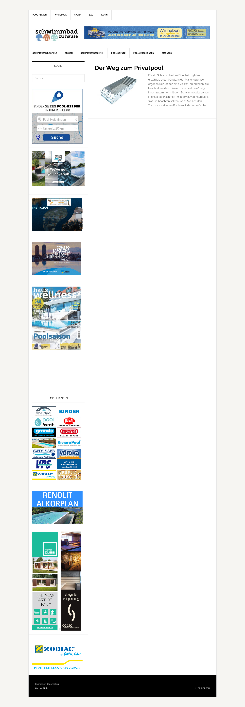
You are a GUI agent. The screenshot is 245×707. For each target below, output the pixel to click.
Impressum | (41, 684)
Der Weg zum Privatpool (129, 67)
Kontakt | (39, 688)
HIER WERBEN (202, 688)
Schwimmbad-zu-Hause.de (56, 33)
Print (46, 688)
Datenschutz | (53, 684)
